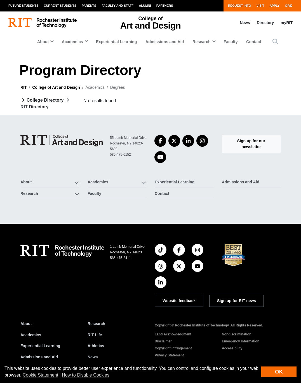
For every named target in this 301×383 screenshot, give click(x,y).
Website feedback (179, 300)
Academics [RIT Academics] (30, 335)
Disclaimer (163, 341)
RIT (23, 87)
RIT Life (95, 335)
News (245, 22)
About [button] (43, 41)
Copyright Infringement (173, 348)
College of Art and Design (56, 87)
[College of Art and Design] (61, 140)
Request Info (239, 5)
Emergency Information (240, 341)
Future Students (23, 5)
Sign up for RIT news (236, 300)
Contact (253, 41)
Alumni (145, 5)
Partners (164, 5)
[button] (275, 41)
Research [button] (201, 41)
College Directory (45, 100)
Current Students (60, 5)
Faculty (230, 41)
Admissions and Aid (164, 41)
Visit (260, 5)
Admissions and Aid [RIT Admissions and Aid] (39, 357)
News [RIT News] (93, 357)
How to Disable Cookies (85, 375)
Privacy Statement (169, 355)
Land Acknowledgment (173, 334)
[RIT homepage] (42, 23)
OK (279, 372)
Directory (265, 22)
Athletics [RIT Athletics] (96, 346)
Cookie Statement (40, 375)
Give (288, 5)
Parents (89, 5)
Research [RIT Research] (96, 323)
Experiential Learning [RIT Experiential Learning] (40, 346)
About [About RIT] (26, 323)
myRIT (287, 22)
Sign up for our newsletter (251, 144)
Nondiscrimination (236, 334)
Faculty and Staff (117, 5)
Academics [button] (72, 41)
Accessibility (232, 348)
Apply (275, 5)
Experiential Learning (116, 41)
